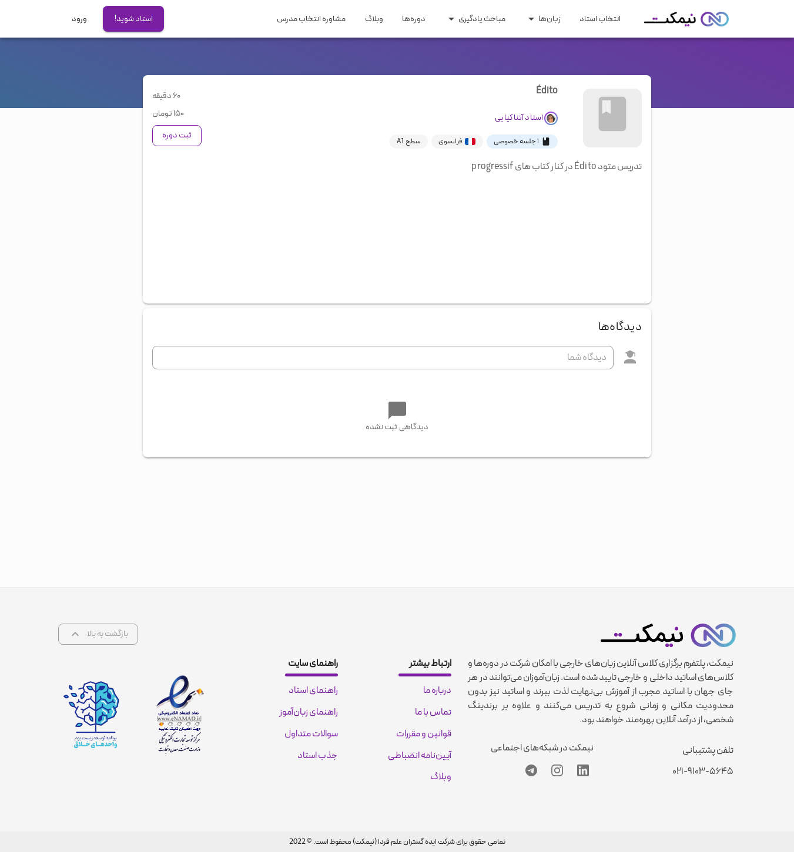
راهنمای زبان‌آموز (308, 712)
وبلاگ (440, 777)
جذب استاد (317, 756)
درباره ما (437, 690)
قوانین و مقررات (423, 734)
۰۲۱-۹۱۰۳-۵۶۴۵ (702, 772)
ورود (79, 19)
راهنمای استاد (313, 690)
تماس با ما (433, 712)
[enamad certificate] (180, 715)
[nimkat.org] (686, 19)
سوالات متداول (311, 734)
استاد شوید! (134, 19)
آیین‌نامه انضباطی (419, 756)
